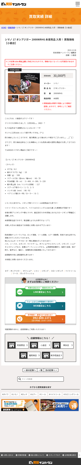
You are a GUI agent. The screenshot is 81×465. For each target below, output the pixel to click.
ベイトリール (70, 271)
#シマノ (15, 398)
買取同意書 (22, 455)
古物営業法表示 (70, 455)
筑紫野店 (21, 348)
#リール (43, 398)
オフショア (27, 271)
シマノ (36, 271)
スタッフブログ (54, 455)
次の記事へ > (51, 373)
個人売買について (37, 455)
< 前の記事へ (30, 373)
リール (15, 273)
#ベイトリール (54, 398)
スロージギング (57, 271)
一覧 (40, 373)
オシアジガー (15, 271)
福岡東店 (33, 359)
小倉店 (43, 348)
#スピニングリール (71, 398)
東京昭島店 (55, 359)
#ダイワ (5, 398)
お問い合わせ (8, 455)
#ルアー (33, 398)
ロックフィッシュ (27, 273)
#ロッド (24, 398)
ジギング (45, 271)
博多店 (66, 348)
